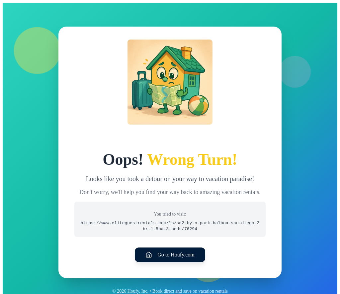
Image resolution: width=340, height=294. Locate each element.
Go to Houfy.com (169, 254)
